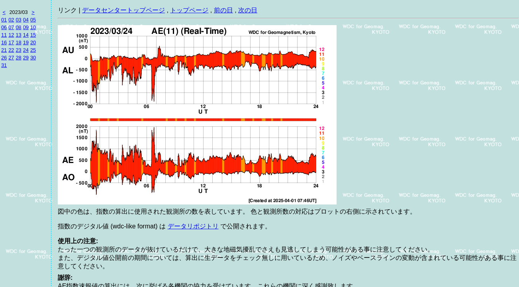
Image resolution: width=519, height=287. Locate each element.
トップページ (189, 10)
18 (18, 42)
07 (11, 27)
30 (33, 58)
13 (18, 35)
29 (26, 58)
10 (33, 27)
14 (26, 35)
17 (11, 42)
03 (18, 20)
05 (33, 20)
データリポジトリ (193, 226)
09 (26, 27)
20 (33, 42)
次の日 (247, 10)
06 (4, 27)
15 (33, 35)
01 (4, 20)
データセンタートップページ (123, 10)
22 (11, 50)
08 (18, 27)
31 (4, 65)
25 (33, 50)
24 (26, 50)
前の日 (223, 10)
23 (18, 50)
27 (11, 58)
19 (26, 42)
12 (11, 35)
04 (26, 20)
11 (4, 35)
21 (4, 50)
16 (4, 42)
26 (4, 58)
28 (18, 58)
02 (11, 20)
